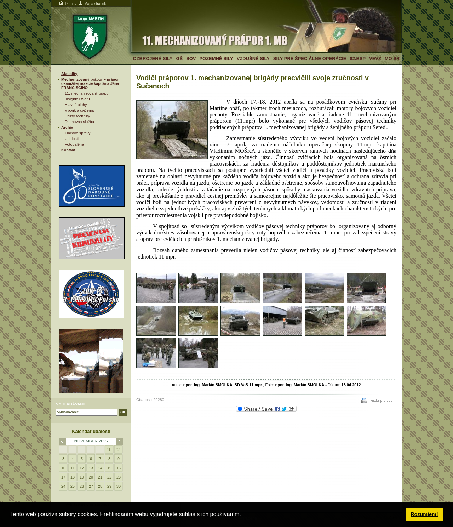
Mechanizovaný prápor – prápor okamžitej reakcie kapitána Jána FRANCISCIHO (90, 83)
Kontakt (68, 150)
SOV (191, 58)
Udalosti (72, 139)
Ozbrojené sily (153, 58)
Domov (67, 4)
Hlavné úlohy (76, 105)
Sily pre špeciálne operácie (309, 58)
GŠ (179, 58)
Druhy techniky (77, 116)
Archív (67, 127)
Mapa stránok (92, 4)
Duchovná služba (79, 122)
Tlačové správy (78, 133)
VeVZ (375, 58)
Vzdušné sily (253, 58)
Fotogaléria (74, 144)
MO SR (392, 58)
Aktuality (69, 73)
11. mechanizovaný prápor (87, 93)
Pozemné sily (216, 58)
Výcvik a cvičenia (79, 110)
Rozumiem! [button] (424, 514)
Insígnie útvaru (77, 99)
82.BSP (358, 58)
